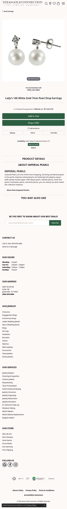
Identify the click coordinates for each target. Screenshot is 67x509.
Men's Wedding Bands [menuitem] (10, 325)
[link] (50, 3)
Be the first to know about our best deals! (33, 216)
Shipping (12, 133)
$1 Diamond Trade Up (10, 405)
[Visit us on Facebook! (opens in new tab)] (10, 464)
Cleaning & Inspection (10, 376)
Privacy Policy (31, 490)
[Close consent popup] (44, 505)
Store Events (7, 440)
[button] (46, 3)
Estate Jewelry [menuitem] (7, 357)
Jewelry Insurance (9, 392)
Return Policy (18, 490)
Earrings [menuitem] (5, 331)
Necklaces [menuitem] (6, 334)
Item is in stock (33, 144)
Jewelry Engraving (9, 395)
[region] (33, 50)
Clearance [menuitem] (6, 312)
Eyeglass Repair (8, 418)
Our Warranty (7, 447)
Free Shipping (7, 450)
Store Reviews (7, 437)
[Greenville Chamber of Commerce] (38, 478)
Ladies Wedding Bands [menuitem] (11, 321)
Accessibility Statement (33, 495)
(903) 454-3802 (33, 90)
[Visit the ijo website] (21, 478)
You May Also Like (33, 198)
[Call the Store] (8, 294)
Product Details (33, 158)
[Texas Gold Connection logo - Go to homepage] (22, 3)
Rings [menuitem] (4, 328)
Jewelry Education (9, 402)
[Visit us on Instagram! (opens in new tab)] (15, 464)
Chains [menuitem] (5, 341)
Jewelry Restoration (9, 398)
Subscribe (55, 223)
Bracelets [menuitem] (5, 337)
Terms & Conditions (46, 490)
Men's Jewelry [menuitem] (7, 347)
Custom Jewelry (8, 379)
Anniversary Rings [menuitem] (9, 318)
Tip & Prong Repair (9, 386)
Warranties (54, 133)
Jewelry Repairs (8, 373)
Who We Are (7, 434)
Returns (33, 133)
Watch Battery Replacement (13, 414)
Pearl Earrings (9, 11)
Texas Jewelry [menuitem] (7, 353)
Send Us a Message (9, 247)
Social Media (7, 443)
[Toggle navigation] (63, 3)
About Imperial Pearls (33, 164)
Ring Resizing (7, 382)
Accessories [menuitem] (6, 350)
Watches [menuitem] (5, 344)
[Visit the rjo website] (27, 478)
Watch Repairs (7, 411)
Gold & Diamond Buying (11, 389)
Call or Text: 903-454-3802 (12, 243)
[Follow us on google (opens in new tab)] (4, 464)
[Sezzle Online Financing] (51, 478)
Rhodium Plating (8, 408)
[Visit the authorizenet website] (14, 478)
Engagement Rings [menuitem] (9, 315)
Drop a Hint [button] (33, 122)
